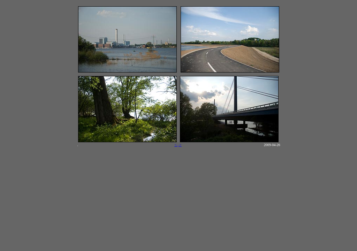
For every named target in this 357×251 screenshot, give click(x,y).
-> (180, 145)
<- (175, 145)
